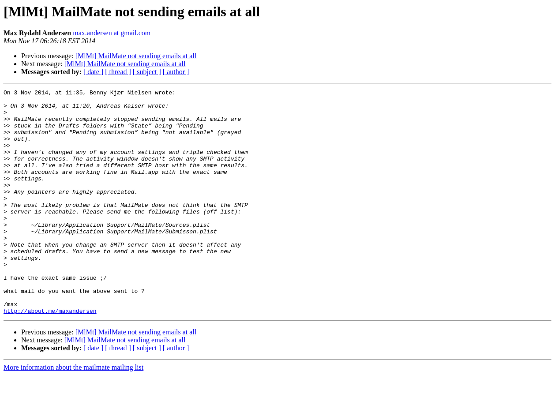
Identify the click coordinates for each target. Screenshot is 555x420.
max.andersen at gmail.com (111, 33)
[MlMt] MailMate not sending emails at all (136, 56)
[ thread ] (118, 71)
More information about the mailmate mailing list (73, 412)
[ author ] (176, 71)
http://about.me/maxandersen (50, 356)
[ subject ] (147, 71)
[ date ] (93, 71)
